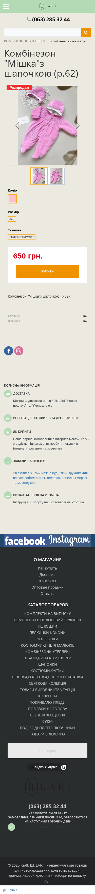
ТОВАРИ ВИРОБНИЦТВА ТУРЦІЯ (47, 689)
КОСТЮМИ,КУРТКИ (47, 670)
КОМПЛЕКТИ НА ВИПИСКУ (47, 613)
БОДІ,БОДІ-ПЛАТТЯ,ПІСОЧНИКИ (47, 727)
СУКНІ (47, 721)
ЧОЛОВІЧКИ (47, 639)
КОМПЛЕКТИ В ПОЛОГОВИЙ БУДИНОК (47, 619)
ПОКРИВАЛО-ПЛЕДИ (48, 702)
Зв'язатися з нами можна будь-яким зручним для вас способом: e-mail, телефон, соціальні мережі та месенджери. (50, 477)
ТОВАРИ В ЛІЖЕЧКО (47, 734)
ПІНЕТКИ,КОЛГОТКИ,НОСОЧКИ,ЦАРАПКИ (47, 677)
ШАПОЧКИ (47, 664)
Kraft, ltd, (28, 865)
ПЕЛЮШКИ (47, 626)
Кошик (12, 890)
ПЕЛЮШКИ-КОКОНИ (47, 632)
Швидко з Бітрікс (44, 767)
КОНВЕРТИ (47, 696)
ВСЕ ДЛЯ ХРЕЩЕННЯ (47, 715)
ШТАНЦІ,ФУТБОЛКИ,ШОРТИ (47, 658)
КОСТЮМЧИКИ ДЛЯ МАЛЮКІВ (47, 645)
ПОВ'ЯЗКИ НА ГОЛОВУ (47, 708)
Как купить (47, 568)
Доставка (47, 574)
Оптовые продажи (47, 587)
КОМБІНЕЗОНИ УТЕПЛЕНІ (47, 651)
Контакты (47, 580)
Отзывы (47, 593)
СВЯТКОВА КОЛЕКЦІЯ (47, 683)
